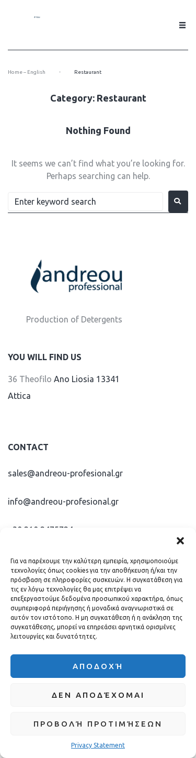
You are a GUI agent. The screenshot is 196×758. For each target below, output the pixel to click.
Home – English (26, 72)
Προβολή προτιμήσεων (98, 723)
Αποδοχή (98, 666)
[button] (180, 541)
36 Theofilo (30, 379)
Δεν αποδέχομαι (98, 694)
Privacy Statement (98, 745)
